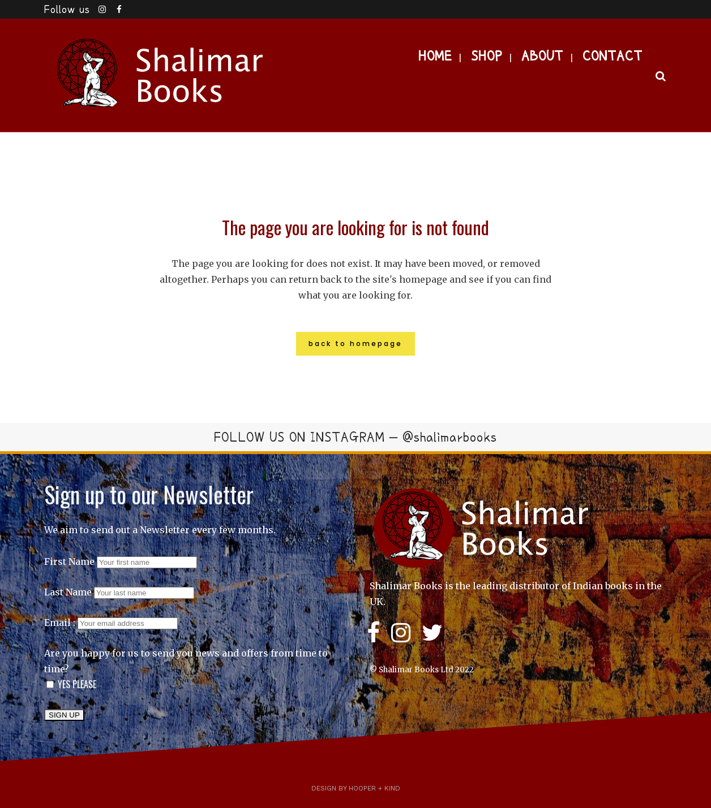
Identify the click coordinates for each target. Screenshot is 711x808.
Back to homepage (355, 343)
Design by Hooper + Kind (355, 788)
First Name (69, 561)
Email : (111, 622)
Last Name (68, 592)
